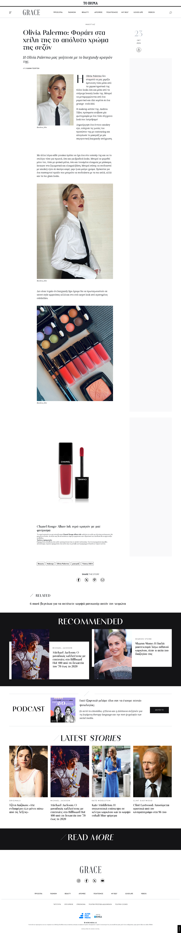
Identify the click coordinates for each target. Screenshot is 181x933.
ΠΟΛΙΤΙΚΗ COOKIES (121, 904)
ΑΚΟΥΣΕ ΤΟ (159, 710)
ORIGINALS (15, 801)
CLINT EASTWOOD (143, 801)
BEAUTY (85, 12)
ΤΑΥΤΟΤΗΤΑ (57, 904)
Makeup (50, 564)
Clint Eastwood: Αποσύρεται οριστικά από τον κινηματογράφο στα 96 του (151, 809)
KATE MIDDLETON (101, 801)
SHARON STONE (143, 639)
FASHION (72, 12)
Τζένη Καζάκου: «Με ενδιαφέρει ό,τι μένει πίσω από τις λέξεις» (26, 809)
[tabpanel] (75, 535)
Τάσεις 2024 (87, 564)
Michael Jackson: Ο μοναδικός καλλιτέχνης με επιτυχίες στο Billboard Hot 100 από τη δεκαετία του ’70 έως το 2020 (69, 659)
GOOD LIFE (138, 12)
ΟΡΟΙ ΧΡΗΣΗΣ (68, 904)
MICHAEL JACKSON (62, 648)
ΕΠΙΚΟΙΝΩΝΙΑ (81, 904)
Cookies (179, 929)
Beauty (41, 564)
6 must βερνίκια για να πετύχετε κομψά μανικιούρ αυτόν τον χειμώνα (78, 604)
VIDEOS (151, 12)
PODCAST (28, 709)
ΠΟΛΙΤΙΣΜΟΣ (112, 12)
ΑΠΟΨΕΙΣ (98, 12)
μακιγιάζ (75, 564)
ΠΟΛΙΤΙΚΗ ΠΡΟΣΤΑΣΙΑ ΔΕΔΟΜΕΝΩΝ (100, 904)
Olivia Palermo (94, 76)
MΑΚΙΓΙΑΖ (90, 24)
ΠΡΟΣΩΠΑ (57, 12)
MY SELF (124, 12)
